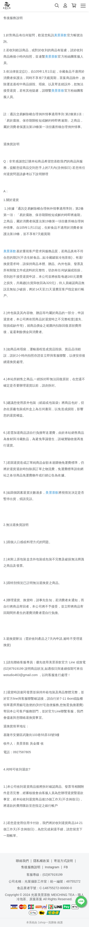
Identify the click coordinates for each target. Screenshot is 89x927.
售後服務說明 (30, 867)
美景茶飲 (60, 35)
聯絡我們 (22, 861)
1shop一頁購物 (47, 922)
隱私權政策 (41, 861)
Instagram (52, 867)
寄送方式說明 (63, 861)
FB (66, 867)
